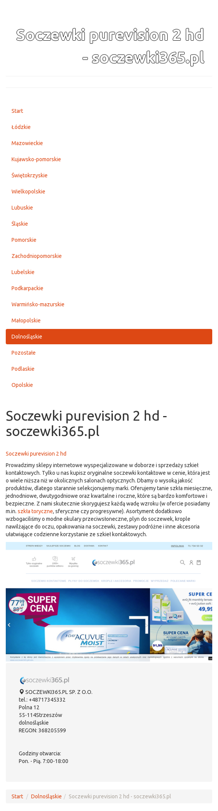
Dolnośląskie (27, 337)
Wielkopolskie (28, 191)
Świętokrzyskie (30, 175)
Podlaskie (23, 369)
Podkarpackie (27, 288)
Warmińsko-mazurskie (38, 304)
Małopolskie (26, 320)
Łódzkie (21, 127)
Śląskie (20, 224)
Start (17, 111)
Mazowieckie (27, 143)
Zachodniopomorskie (37, 256)
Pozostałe (24, 353)
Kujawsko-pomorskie (36, 159)
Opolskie (22, 385)
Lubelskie (23, 272)
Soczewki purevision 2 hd (36, 454)
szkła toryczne (35, 511)
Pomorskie (24, 240)
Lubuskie (22, 208)
